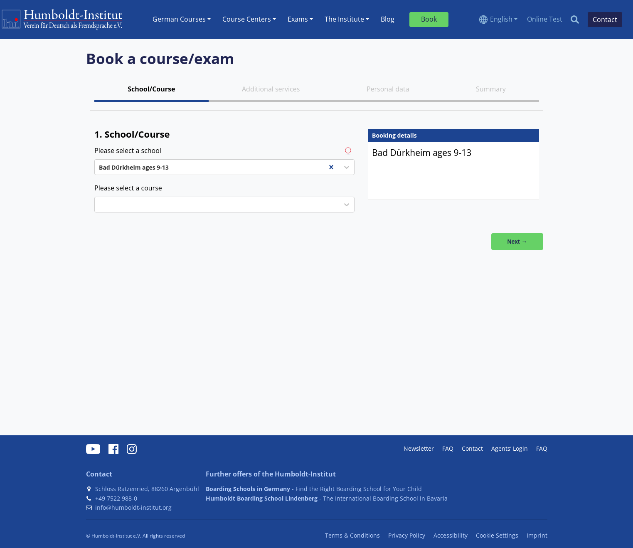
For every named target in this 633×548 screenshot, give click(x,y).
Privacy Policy (406, 535)
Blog (387, 19)
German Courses (179, 19)
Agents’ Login (509, 448)
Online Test (544, 19)
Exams (298, 19)
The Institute (344, 19)
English (501, 19)
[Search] (575, 19)
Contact (472, 448)
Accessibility (450, 535)
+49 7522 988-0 (116, 498)
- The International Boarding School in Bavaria (327, 498)
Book (429, 19)
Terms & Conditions (352, 535)
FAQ (447, 448)
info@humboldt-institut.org (133, 507)
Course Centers (246, 19)
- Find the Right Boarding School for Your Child (314, 489)
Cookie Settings (497, 535)
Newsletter (419, 448)
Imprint (537, 535)
